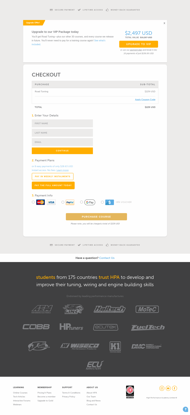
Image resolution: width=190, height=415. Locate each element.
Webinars (17, 404)
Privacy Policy (68, 396)
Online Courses (20, 393)
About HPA (92, 393)
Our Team (91, 396)
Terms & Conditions (71, 393)
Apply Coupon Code (145, 99)
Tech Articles (19, 396)
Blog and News (94, 400)
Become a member (47, 396)
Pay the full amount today (53, 185)
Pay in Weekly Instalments (52, 176)
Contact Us (106, 258)
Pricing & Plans (44, 393)
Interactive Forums (21, 400)
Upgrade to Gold (45, 400)
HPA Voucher (117, 202)
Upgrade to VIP (138, 44)
